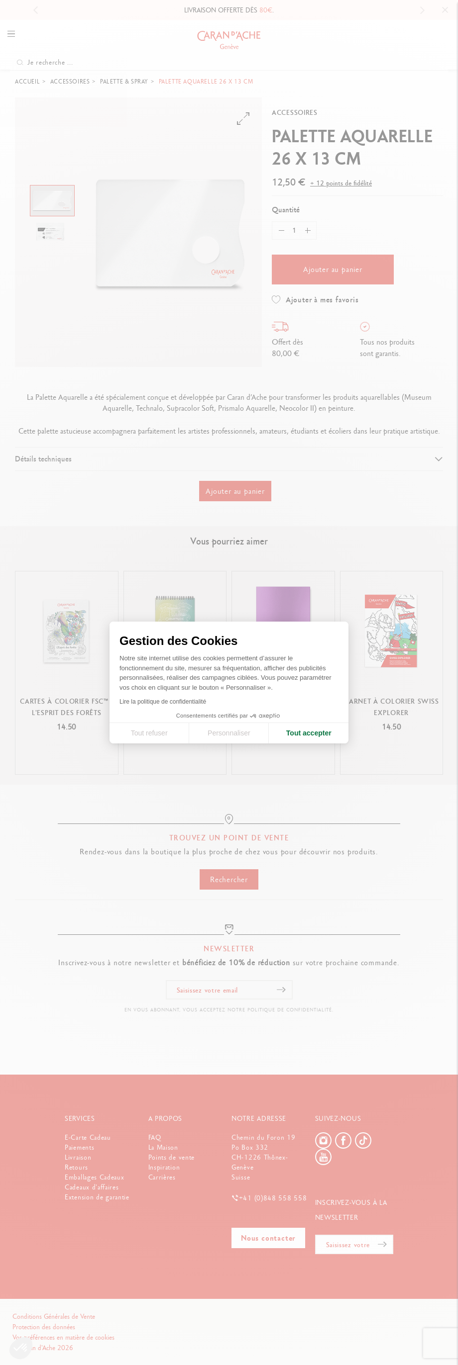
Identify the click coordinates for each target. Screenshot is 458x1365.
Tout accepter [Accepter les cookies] (309, 733)
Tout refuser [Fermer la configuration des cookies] (149, 733)
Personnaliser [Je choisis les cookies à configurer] (229, 733)
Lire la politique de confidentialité (162, 701)
